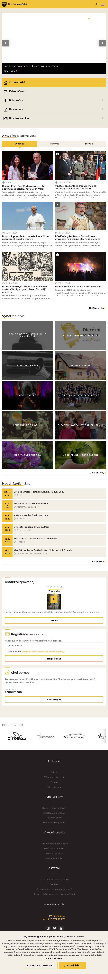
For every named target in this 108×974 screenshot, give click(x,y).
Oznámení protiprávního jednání (54, 894)
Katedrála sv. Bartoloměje (54, 848)
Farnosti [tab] (54, 144)
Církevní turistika (54, 837)
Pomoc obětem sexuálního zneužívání (54, 899)
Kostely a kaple (54, 863)
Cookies (54, 889)
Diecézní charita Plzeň (54, 813)
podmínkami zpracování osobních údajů (44, 655)
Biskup (54, 787)
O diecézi (54, 765)
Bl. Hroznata (54, 791)
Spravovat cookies (40, 965)
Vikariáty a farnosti (54, 782)
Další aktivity (97, 474)
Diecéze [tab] (19, 144)
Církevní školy (54, 822)
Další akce (98, 564)
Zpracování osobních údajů (54, 884)
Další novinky (96, 309)
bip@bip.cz (57, 921)
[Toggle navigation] (103, 4)
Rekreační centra (54, 858)
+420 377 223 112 (54, 924)
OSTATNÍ (54, 873)
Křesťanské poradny (54, 817)
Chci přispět (54, 704)
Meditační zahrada (54, 853)
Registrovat (54, 662)
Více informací (54, 958)
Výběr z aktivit (54, 801)
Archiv (54, 623)
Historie (54, 777)
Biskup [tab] (89, 144)
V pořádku (72, 965)
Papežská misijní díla (54, 827)
